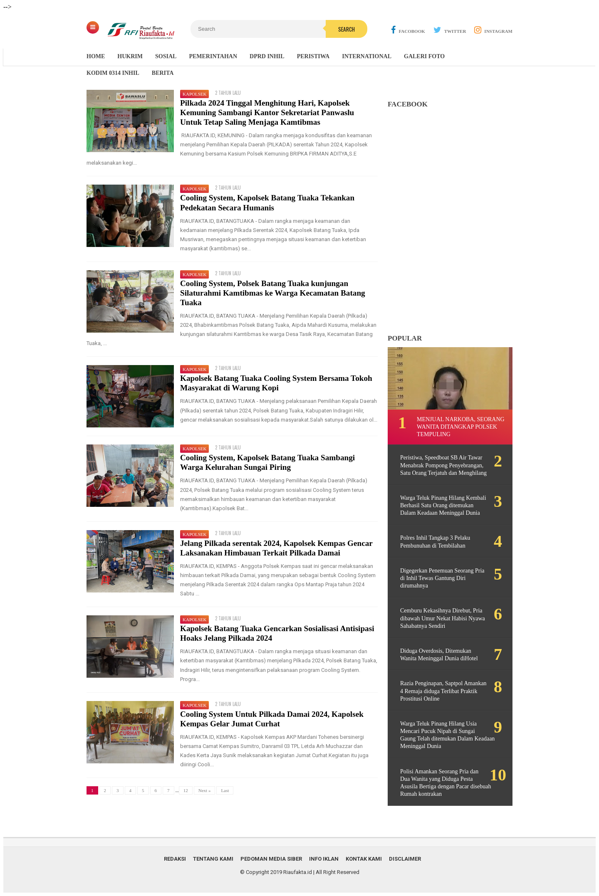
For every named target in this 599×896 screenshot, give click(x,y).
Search (346, 29)
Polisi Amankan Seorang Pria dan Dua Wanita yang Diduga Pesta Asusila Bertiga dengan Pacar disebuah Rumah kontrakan (445, 782)
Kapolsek (194, 93)
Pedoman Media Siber (271, 859)
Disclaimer (405, 859)
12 (185, 790)
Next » (204, 790)
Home (96, 56)
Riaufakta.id (297, 872)
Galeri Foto (424, 56)
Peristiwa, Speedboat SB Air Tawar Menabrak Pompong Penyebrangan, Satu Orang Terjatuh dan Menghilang (443, 465)
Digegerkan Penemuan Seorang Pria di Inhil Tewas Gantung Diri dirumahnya (442, 578)
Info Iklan (324, 859)
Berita (163, 73)
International (366, 56)
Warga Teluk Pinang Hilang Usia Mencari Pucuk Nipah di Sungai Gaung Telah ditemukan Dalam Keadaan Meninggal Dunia (447, 735)
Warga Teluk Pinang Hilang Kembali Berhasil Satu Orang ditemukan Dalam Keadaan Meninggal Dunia (443, 505)
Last (225, 790)
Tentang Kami (213, 859)
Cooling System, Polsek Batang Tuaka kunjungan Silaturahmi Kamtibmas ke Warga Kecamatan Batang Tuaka (272, 293)
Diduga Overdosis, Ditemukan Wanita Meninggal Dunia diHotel (439, 655)
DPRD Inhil (267, 56)
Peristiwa (313, 56)
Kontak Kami (364, 859)
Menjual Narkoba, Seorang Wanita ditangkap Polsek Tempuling (461, 426)
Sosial (165, 56)
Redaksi (175, 859)
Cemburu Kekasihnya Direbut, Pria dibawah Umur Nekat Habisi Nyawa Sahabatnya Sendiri (442, 618)
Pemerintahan (213, 56)
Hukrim (130, 56)
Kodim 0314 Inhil (113, 73)
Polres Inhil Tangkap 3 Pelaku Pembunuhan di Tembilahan (435, 541)
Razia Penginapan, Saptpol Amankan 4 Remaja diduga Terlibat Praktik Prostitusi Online (443, 690)
